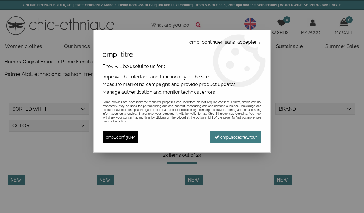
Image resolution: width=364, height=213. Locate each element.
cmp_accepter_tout (235, 137)
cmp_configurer (120, 137)
